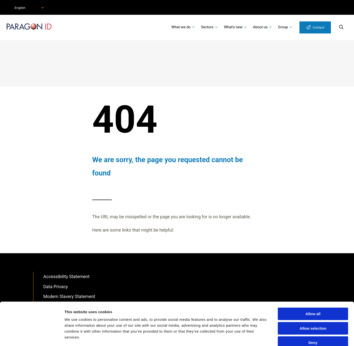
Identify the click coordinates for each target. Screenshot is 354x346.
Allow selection (312, 300)
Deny (313, 315)
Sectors (207, 27)
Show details (258, 336)
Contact (318, 27)
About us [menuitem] (260, 27)
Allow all (313, 286)
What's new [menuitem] (233, 27)
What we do (181, 27)
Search (341, 27)
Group (283, 27)
